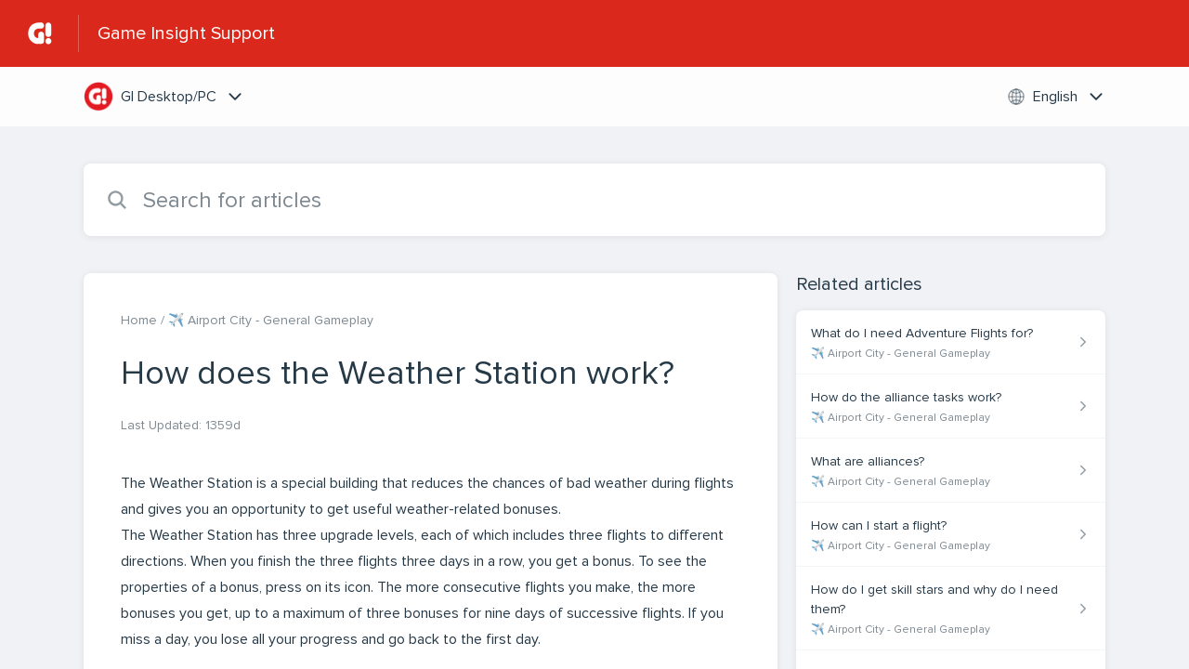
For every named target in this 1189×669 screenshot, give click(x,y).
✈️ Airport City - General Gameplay (270, 320)
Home (139, 320)
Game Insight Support (186, 33)
